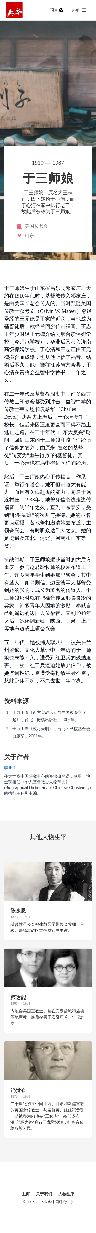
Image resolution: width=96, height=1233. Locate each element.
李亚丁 (10, 768)
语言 (56, 10)
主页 (26, 1194)
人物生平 (66, 1194)
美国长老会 (36, 226)
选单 (78, 10)
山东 (29, 235)
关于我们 (44, 1194)
